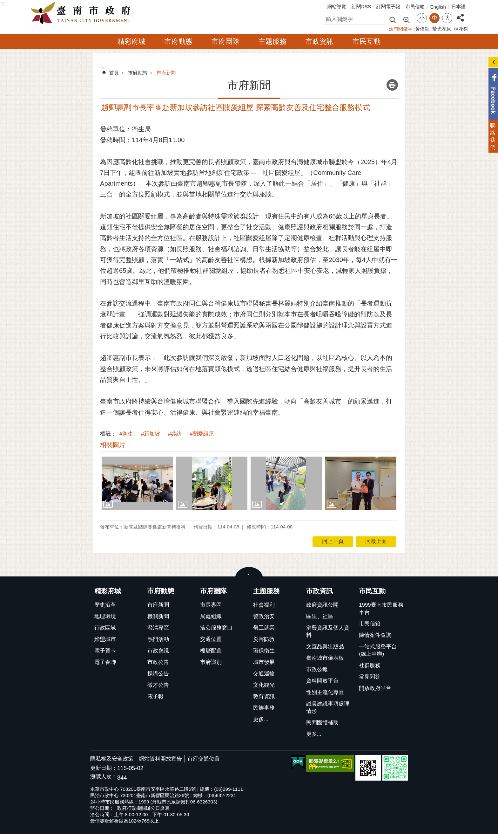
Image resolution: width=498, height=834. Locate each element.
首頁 (114, 72)
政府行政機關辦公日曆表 (143, 808)
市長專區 (211, 605)
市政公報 (317, 669)
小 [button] (422, 18)
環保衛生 (264, 651)
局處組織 (211, 616)
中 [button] (434, 18)
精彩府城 (131, 41)
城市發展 (264, 662)
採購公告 (158, 674)
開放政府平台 (375, 688)
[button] (137, 483)
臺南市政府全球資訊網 (82, 13)
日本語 (458, 6)
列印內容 (392, 85)
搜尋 (328, 18)
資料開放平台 (322, 681)
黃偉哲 (422, 28)
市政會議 (158, 651)
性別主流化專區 (325, 692)
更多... (260, 719)
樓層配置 (211, 651)
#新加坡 (150, 434)
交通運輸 (264, 674)
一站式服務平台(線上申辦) (378, 650)
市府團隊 (225, 41)
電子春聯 (105, 662)
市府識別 (211, 662)
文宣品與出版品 (325, 647)
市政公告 (158, 662)
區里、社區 (319, 616)
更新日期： (103, 768)
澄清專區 (158, 628)
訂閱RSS (361, 6)
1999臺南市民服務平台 (381, 608)
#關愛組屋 (202, 434)
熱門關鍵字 (401, 28)
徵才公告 (158, 685)
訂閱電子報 (388, 6)
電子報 (155, 696)
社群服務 (369, 665)
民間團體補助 (322, 723)
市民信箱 (415, 6)
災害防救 (264, 639)
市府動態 (178, 41)
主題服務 (272, 41)
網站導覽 (336, 6)
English (438, 7)
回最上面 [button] (376, 541)
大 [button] (447, 18)
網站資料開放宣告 (160, 759)
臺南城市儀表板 (325, 658)
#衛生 (126, 434)
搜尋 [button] (392, 19)
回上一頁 (333, 541)
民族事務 (264, 708)
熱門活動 (158, 639)
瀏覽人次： (103, 777)
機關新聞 (158, 616)
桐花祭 (461, 28)
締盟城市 (105, 639)
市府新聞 (166, 72)
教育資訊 (264, 696)
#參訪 (175, 434)
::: (2, 3)
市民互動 (366, 41)
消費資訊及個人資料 (327, 631)
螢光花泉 (441, 28)
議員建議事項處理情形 (327, 707)
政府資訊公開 (322, 605)
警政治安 (264, 616)
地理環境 (105, 616)
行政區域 (105, 628)
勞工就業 (264, 628)
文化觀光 (264, 685)
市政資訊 (319, 41)
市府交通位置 (203, 759)
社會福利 (264, 605)
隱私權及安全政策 (111, 759)
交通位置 (211, 639)
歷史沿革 (105, 605)
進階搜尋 (406, 19)
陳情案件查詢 (375, 635)
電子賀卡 (105, 651)
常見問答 (369, 677)
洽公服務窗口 (216, 628)
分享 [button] (460, 14)
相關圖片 (112, 444)
